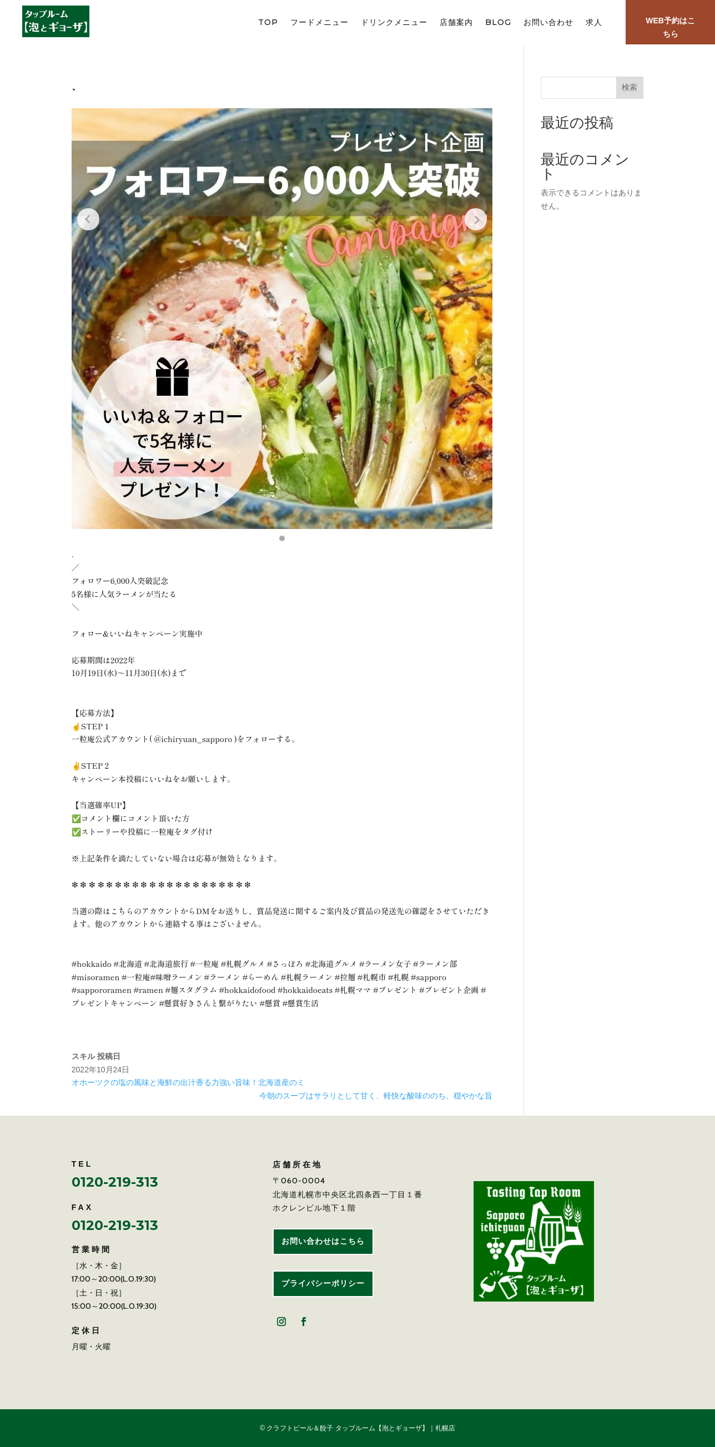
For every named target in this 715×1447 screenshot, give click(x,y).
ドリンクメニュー (394, 22)
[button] (282, 538)
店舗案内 (456, 22)
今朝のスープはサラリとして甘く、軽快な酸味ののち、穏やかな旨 (375, 1095)
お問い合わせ (548, 22)
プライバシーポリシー (323, 1283)
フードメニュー (319, 22)
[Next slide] (476, 219)
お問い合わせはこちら (323, 1241)
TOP (268, 22)
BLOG (498, 22)
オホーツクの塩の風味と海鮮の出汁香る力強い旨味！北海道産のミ (188, 1082)
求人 (594, 22)
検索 (629, 87)
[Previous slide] (88, 219)
